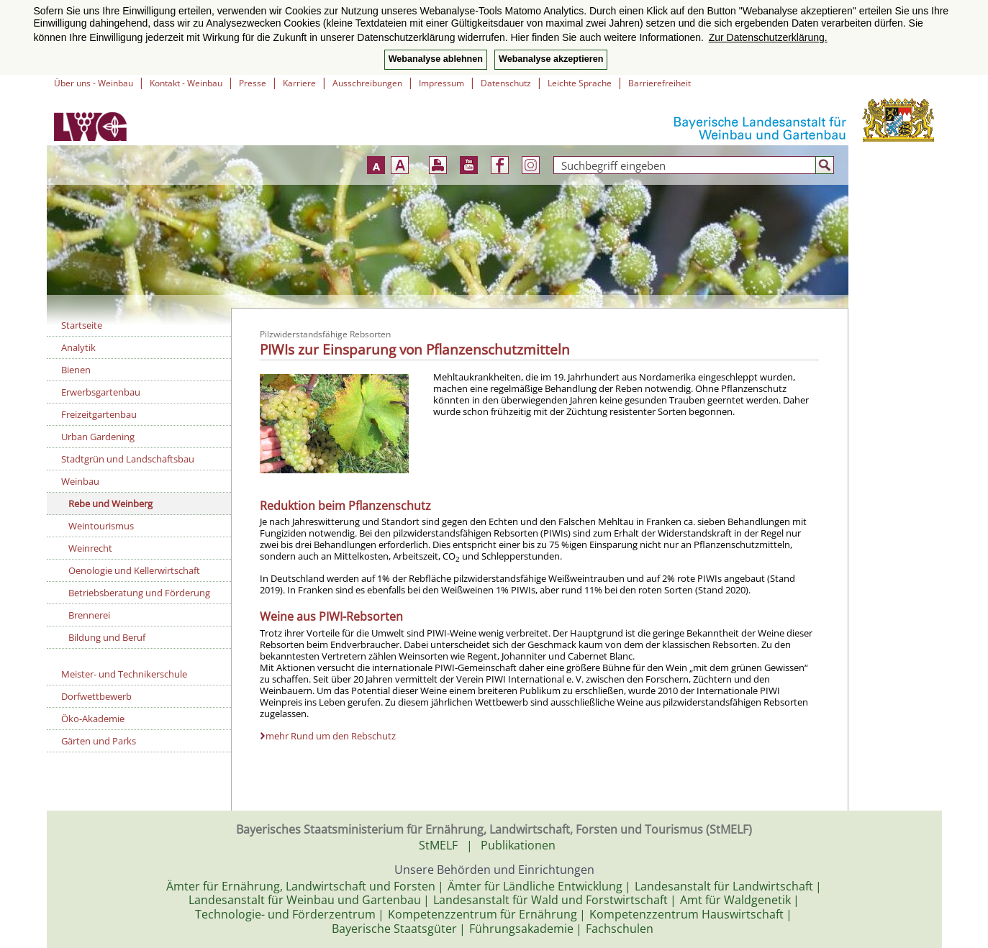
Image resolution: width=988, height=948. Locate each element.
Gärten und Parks (98, 740)
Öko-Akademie (92, 718)
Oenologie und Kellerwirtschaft (134, 570)
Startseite (81, 325)
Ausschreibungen (367, 83)
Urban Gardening (98, 436)
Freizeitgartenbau (99, 414)
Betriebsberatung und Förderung (139, 592)
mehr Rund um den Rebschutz (331, 735)
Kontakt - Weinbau (186, 83)
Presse (252, 83)
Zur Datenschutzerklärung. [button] (768, 37)
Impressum (441, 83)
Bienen (76, 369)
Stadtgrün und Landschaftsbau (127, 458)
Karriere (299, 83)
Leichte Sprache (580, 83)
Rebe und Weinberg (110, 503)
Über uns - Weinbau (93, 83)
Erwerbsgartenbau (100, 392)
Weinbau (80, 481)
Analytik (78, 347)
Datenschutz (506, 83)
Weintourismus (101, 525)
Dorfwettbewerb (96, 696)
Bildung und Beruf (106, 637)
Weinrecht (90, 548)
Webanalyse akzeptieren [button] (551, 59)
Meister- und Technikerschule (124, 673)
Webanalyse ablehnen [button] (436, 59)
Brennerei (89, 615)
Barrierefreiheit (659, 83)
